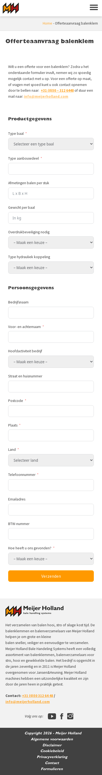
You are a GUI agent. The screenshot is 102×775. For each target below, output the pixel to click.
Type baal (16, 133)
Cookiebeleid (52, 751)
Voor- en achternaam (24, 326)
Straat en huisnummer (25, 376)
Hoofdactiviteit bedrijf (25, 351)
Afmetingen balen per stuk (28, 183)
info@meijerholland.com (46, 96)
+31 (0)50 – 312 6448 (57, 90)
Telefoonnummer (21, 474)
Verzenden (51, 576)
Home (47, 23)
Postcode (15, 400)
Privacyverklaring (52, 757)
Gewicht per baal (21, 207)
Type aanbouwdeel (23, 158)
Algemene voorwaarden (52, 739)
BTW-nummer (18, 523)
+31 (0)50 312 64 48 (37, 695)
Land (12, 449)
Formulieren (52, 769)
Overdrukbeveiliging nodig (29, 232)
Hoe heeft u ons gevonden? (30, 548)
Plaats (12, 425)
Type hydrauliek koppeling (29, 257)
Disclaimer (51, 745)
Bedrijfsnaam (18, 302)
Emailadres (16, 499)
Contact (52, 763)
